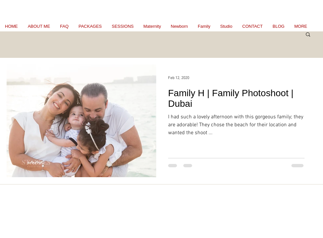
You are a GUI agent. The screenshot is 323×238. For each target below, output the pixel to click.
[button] (308, 34)
